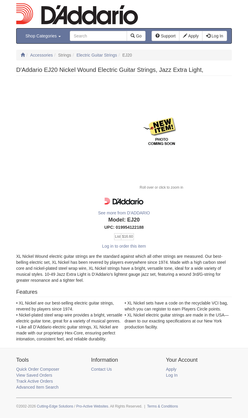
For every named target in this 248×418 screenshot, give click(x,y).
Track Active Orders (34, 381)
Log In (172, 375)
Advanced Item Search (37, 387)
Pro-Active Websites (92, 406)
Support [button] (165, 36)
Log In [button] (214, 36)
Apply (171, 369)
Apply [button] (191, 36)
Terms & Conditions (162, 406)
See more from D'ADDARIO (124, 212)
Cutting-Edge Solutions (55, 406)
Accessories (41, 55)
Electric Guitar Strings (96, 55)
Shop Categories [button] (43, 36)
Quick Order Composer (37, 369)
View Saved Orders (34, 375)
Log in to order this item (124, 246)
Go (136, 36)
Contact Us (101, 369)
